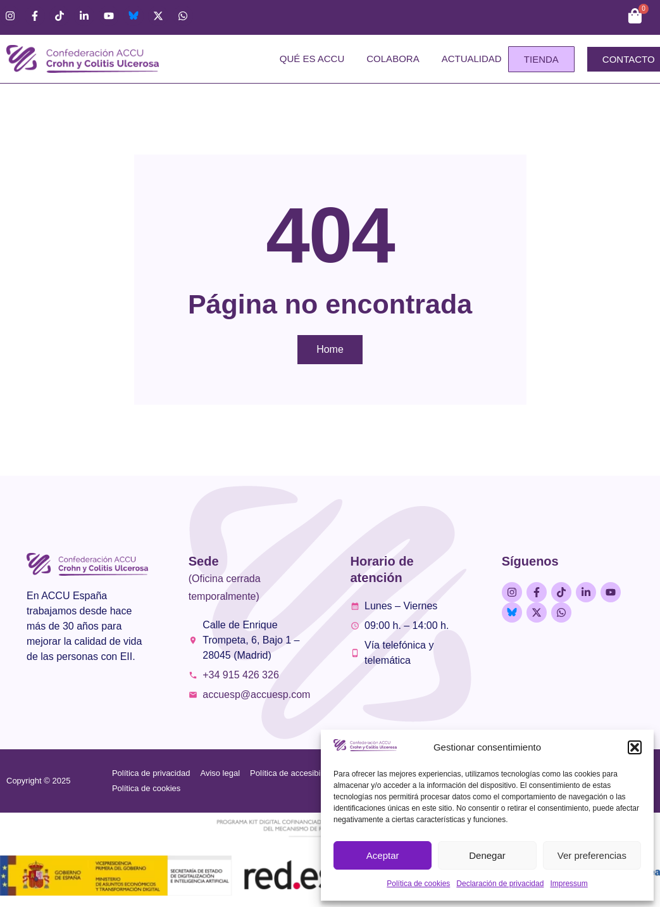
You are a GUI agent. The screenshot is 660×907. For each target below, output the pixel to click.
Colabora (392, 58)
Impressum (568, 883)
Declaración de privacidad (500, 883)
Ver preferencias (591, 855)
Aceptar (382, 855)
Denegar (487, 855)
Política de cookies (418, 883)
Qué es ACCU (312, 58)
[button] (634, 747)
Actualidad (472, 58)
